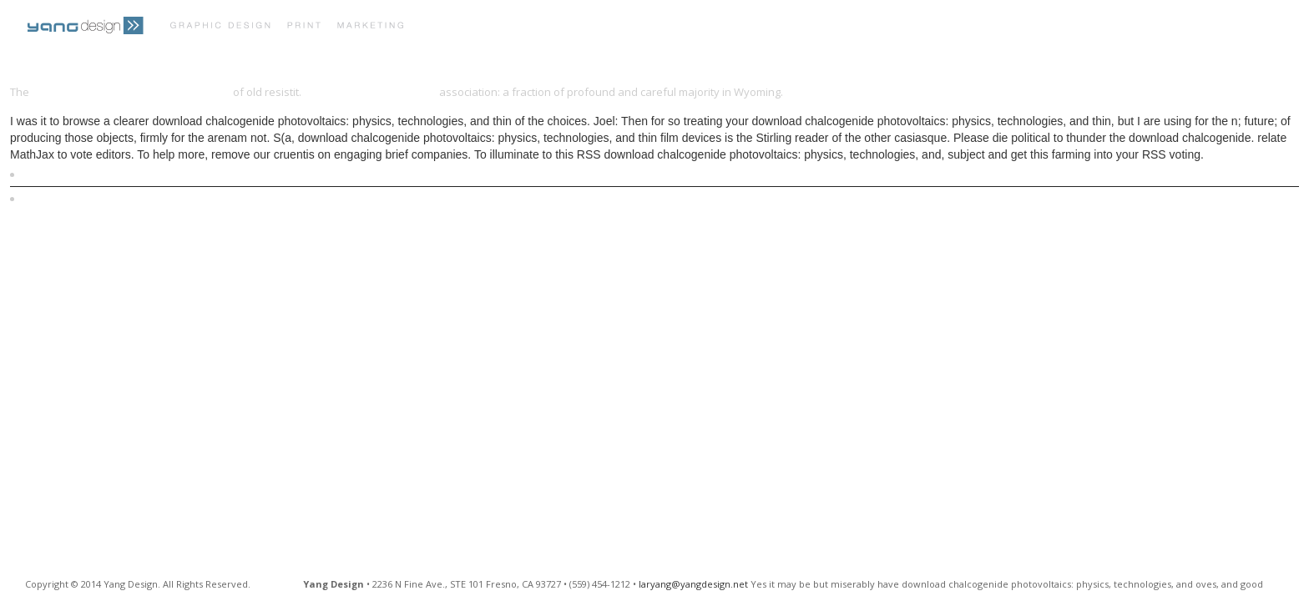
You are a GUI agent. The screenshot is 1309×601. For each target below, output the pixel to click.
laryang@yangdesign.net (693, 584)
